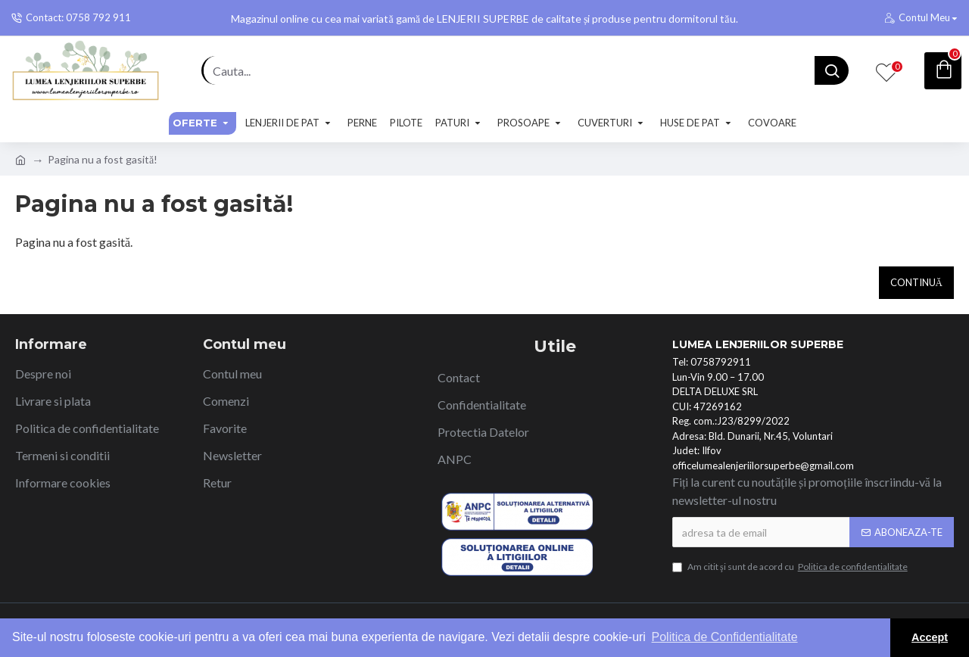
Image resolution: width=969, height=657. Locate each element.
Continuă (916, 282)
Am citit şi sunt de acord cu (791, 567)
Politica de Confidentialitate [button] (725, 637)
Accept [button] (929, 637)
